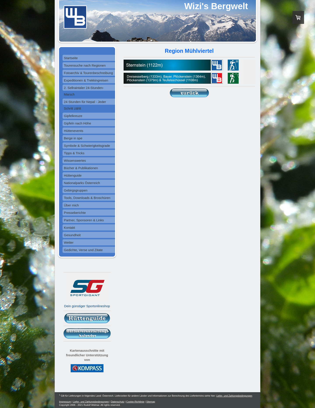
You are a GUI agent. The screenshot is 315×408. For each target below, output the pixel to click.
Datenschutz (117, 401)
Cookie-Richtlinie (135, 401)
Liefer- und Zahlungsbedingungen (234, 395)
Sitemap (150, 401)
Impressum (65, 401)
